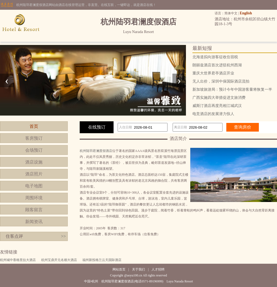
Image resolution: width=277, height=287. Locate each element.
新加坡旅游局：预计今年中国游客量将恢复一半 (232, 89)
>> (63, 236)
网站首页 (118, 269)
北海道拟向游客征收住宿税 (215, 57)
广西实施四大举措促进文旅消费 (219, 98)
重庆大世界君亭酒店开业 (213, 73)
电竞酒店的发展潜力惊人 (213, 114)
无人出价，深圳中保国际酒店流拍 (220, 81)
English (246, 13)
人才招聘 (158, 269)
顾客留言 (34, 209)
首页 (34, 126)
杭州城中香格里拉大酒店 (18, 260)
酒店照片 (34, 174)
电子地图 (34, 186)
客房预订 (34, 138)
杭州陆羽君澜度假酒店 (96, 151)
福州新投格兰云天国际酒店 (101, 260)
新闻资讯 (34, 221)
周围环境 (34, 197)
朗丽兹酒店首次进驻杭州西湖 (217, 65)
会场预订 (34, 150)
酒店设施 (34, 162)
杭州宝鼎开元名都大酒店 (59, 260)
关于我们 (138, 269)
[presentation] (7, 80)
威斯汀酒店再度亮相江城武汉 (217, 106)
